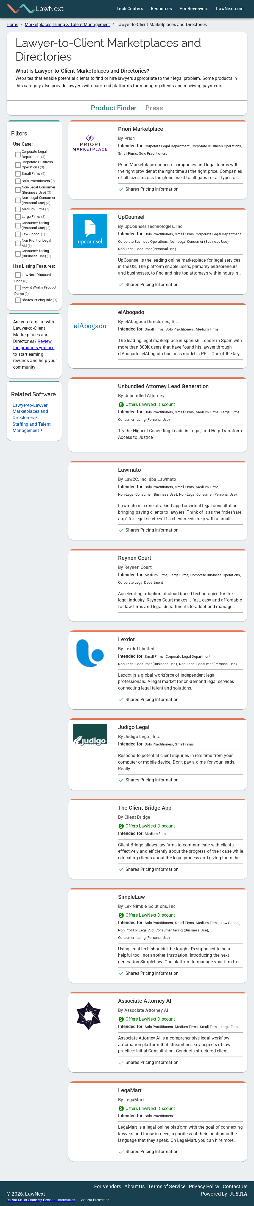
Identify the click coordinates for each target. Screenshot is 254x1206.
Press (154, 108)
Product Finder (113, 108)
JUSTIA (238, 1194)
